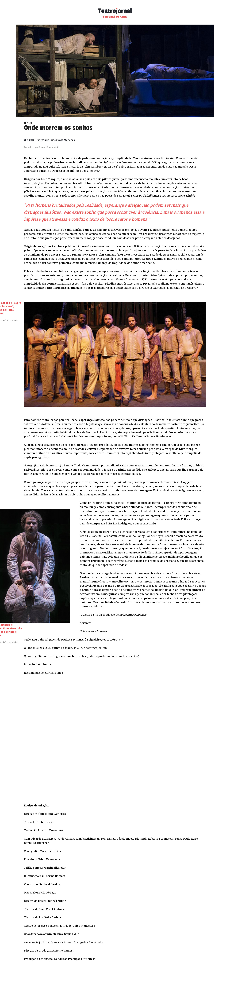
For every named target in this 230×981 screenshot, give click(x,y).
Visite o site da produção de (114, 614)
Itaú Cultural (39, 639)
